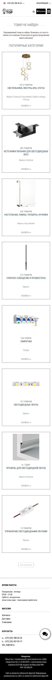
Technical (17, 97)
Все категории (26, 565)
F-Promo (26, 100)
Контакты (6, 615)
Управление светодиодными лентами (26, 531)
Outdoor (35, 97)
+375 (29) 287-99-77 (12, 641)
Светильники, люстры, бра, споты (26, 88)
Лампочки (26, 341)
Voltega (42, 97)
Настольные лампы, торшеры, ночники (26, 214)
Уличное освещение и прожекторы (26, 278)
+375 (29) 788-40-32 (12, 638)
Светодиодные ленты (26, 404)
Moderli (29, 97)
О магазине (7, 622)
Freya (23, 97)
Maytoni (10, 97)
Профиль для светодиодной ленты (26, 468)
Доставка (6, 618)
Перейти (26, 106)
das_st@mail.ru (8, 645)
